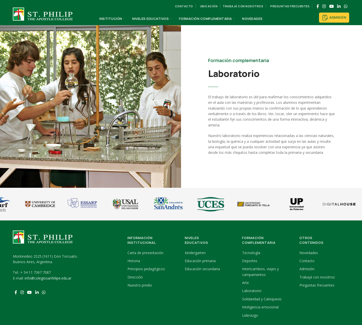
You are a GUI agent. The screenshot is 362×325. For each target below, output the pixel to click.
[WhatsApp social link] (345, 6)
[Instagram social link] (324, 6)
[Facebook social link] (318, 6)
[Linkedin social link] (338, 6)
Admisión (334, 18)
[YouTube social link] (331, 6)
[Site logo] (43, 18)
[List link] (152, 253)
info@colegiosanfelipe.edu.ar (48, 278)
